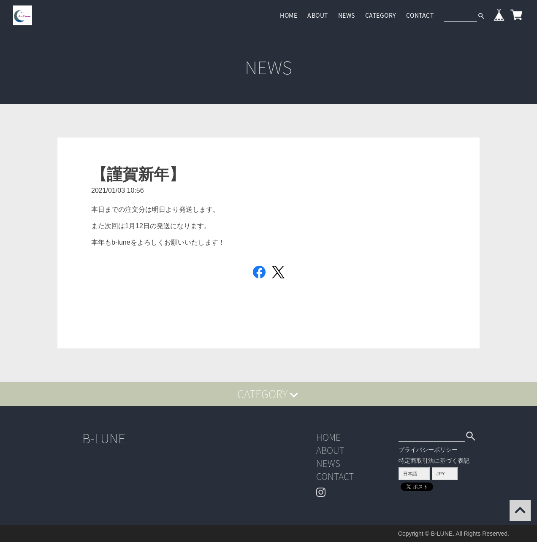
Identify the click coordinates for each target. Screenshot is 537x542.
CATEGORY (380, 15)
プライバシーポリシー (428, 449)
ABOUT (317, 15)
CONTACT (420, 15)
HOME (288, 15)
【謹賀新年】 (138, 174)
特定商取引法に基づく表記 (434, 460)
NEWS (346, 15)
